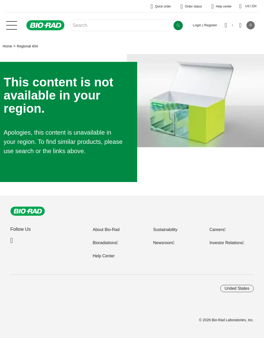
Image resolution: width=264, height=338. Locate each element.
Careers (216, 229)
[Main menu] (11, 25)
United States (237, 288)
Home (7, 46)
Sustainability (165, 229)
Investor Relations (225, 243)
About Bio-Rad (106, 229)
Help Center (103, 256)
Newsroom (163, 243)
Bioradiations (105, 243)
